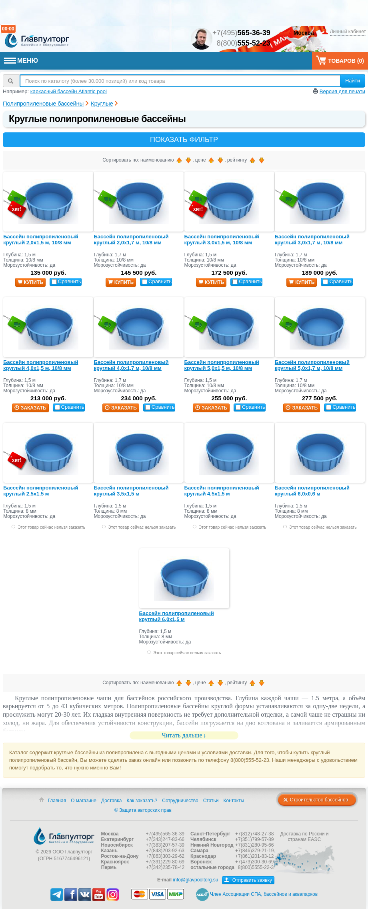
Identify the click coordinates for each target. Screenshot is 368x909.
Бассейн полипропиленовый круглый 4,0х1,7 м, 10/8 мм (131, 365)
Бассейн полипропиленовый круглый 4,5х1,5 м (221, 491)
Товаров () (340, 60)
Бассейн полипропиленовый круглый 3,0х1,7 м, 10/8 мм (312, 240)
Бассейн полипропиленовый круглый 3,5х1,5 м (131, 491)
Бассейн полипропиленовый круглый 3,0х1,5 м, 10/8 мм (221, 240)
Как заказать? (141, 800)
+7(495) (241, 33)
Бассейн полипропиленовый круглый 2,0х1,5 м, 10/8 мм (40, 240)
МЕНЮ (21, 60)
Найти (352, 81)
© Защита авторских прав (143, 810)
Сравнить (66, 281)
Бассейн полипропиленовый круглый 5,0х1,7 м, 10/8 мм (312, 365)
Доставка (111, 800)
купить (30, 282)
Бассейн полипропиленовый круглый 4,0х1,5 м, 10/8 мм (40, 365)
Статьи (211, 800)
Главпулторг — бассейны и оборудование (64, 836)
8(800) (243, 43)
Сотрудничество (180, 800)
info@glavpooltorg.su (195, 880)
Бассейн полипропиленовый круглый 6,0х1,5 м (176, 616)
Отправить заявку (248, 880)
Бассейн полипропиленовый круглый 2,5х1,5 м (40, 491)
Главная (57, 800)
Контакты (234, 800)
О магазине (83, 800)
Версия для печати (342, 91)
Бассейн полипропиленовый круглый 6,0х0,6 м (312, 491)
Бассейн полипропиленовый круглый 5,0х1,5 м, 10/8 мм (221, 365)
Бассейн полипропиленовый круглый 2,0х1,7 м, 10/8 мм (131, 240)
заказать (30, 408)
